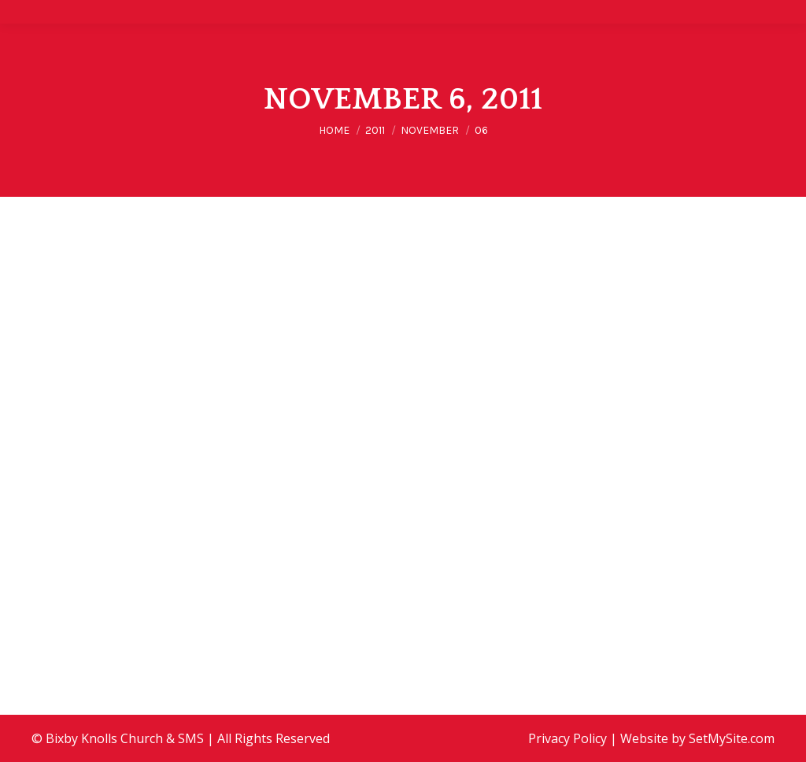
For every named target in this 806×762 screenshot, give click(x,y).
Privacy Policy (567, 738)
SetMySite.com (732, 738)
